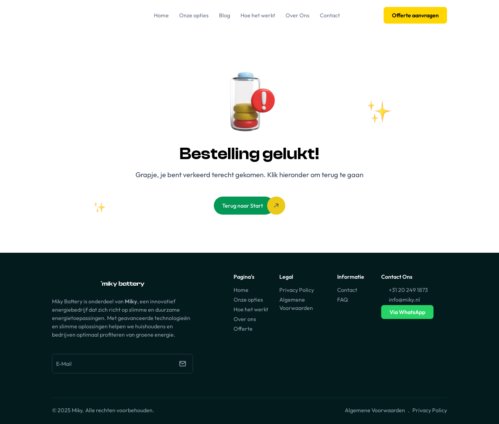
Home (241, 289)
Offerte (243, 328)
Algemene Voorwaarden (375, 410)
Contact (347, 289)
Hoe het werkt (251, 309)
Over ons (245, 318)
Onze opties (248, 299)
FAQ (342, 299)
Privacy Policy (296, 289)
